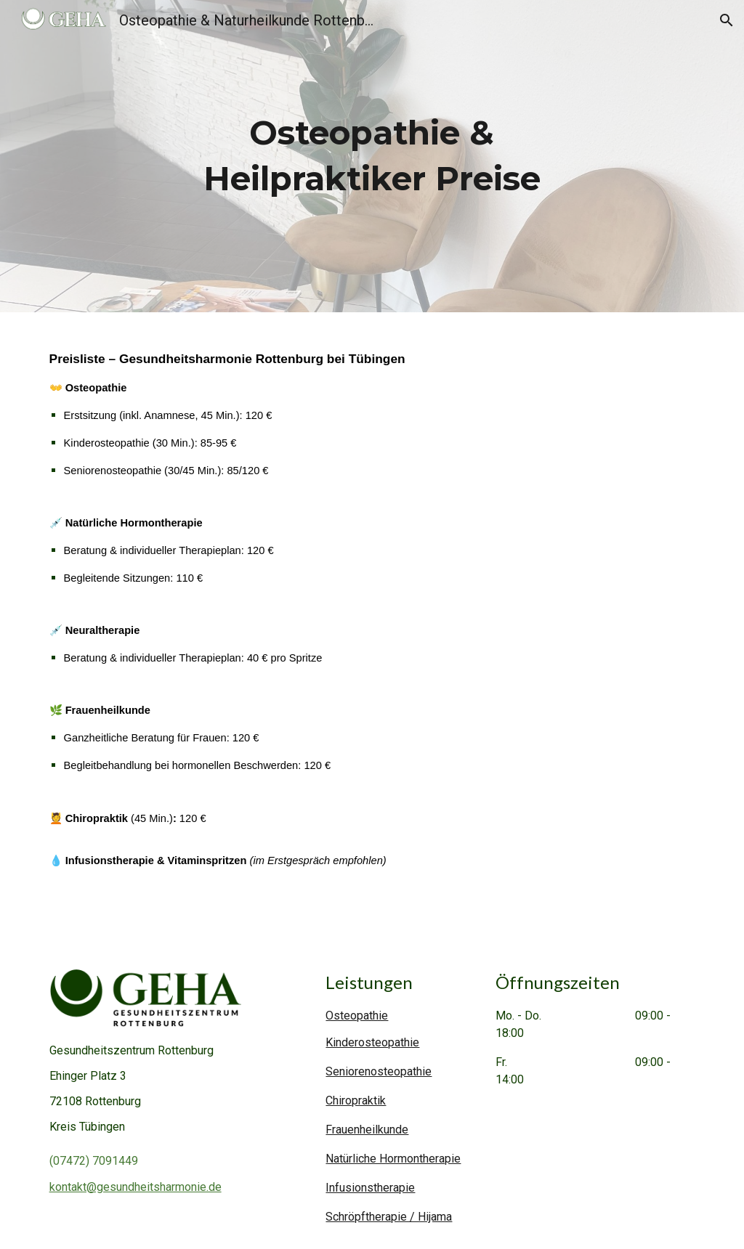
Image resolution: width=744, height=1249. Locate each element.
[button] (726, 20)
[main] (371, 156)
